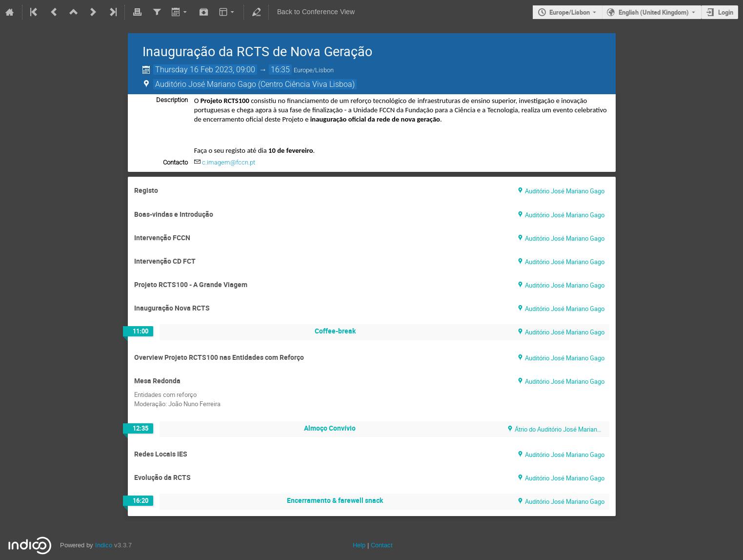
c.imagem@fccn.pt (228, 162)
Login (725, 12)
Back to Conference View (316, 12)
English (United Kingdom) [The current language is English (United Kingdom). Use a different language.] (654, 12)
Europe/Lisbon (569, 12)
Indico (103, 545)
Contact (382, 545)
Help (359, 545)
